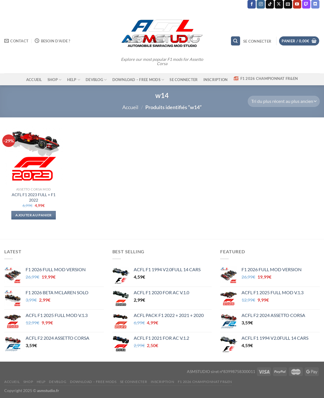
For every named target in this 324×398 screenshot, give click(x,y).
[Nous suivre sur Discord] (315, 4)
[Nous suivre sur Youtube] (297, 4)
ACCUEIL (34, 79)
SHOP (54, 79)
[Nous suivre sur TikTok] (270, 4)
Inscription (215, 79)
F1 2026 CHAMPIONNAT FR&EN (265, 78)
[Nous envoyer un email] (288, 4)
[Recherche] (235, 41)
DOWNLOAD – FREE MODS (138, 79)
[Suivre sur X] (279, 4)
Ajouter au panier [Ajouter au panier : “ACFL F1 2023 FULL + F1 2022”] (33, 215)
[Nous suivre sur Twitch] (306, 4)
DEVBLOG (96, 79)
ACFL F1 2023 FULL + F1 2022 (33, 197)
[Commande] (284, 101)
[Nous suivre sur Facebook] (251, 4)
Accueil (130, 107)
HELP (73, 79)
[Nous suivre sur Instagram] (261, 4)
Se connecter (184, 79)
